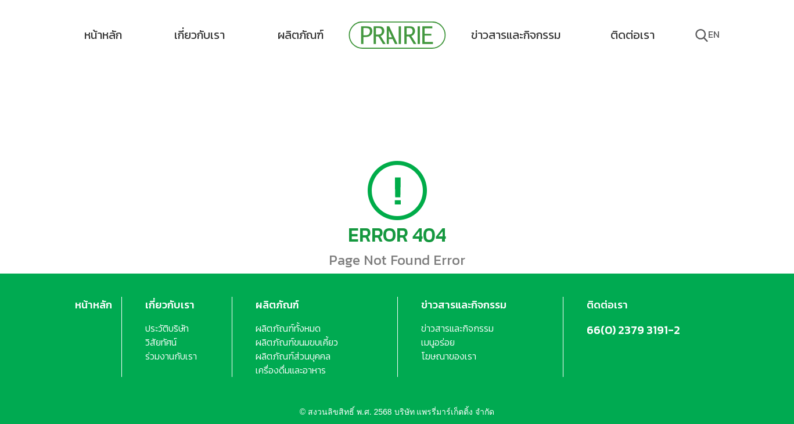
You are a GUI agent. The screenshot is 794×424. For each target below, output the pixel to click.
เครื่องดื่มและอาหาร (291, 370)
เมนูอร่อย (438, 342)
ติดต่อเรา (632, 35)
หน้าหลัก (103, 35)
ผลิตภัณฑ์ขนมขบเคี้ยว (297, 342)
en (714, 34)
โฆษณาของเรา (448, 356)
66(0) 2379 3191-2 (633, 330)
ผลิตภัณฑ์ (301, 35)
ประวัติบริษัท (167, 328)
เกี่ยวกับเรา (199, 35)
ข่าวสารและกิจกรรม (516, 35)
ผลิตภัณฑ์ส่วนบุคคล (293, 356)
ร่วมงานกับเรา (171, 356)
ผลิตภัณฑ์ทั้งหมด (288, 328)
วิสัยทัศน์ (161, 342)
